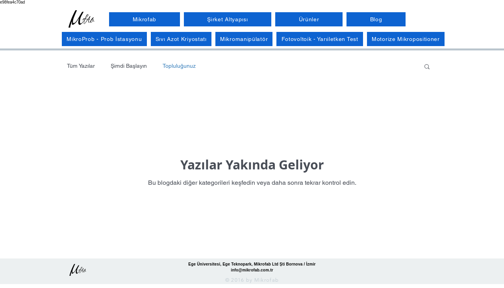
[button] (427, 67)
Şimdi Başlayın (129, 66)
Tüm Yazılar (81, 66)
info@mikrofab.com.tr (252, 270)
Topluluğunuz (179, 66)
